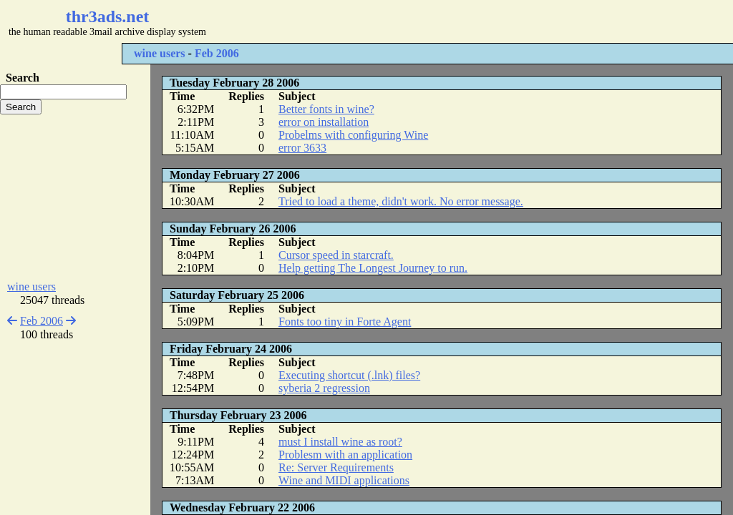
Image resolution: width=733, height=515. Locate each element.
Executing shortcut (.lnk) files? (349, 375)
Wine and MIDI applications (343, 480)
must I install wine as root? (340, 442)
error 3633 (302, 148)
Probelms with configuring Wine (353, 135)
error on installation (323, 122)
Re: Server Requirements (336, 467)
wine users (159, 53)
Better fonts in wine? (326, 109)
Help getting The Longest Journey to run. (372, 268)
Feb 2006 (217, 53)
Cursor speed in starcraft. (336, 255)
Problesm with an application (345, 454)
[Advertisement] (426, 21)
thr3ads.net (108, 16)
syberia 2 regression (324, 388)
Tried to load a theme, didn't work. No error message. (400, 201)
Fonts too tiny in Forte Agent (344, 321)
